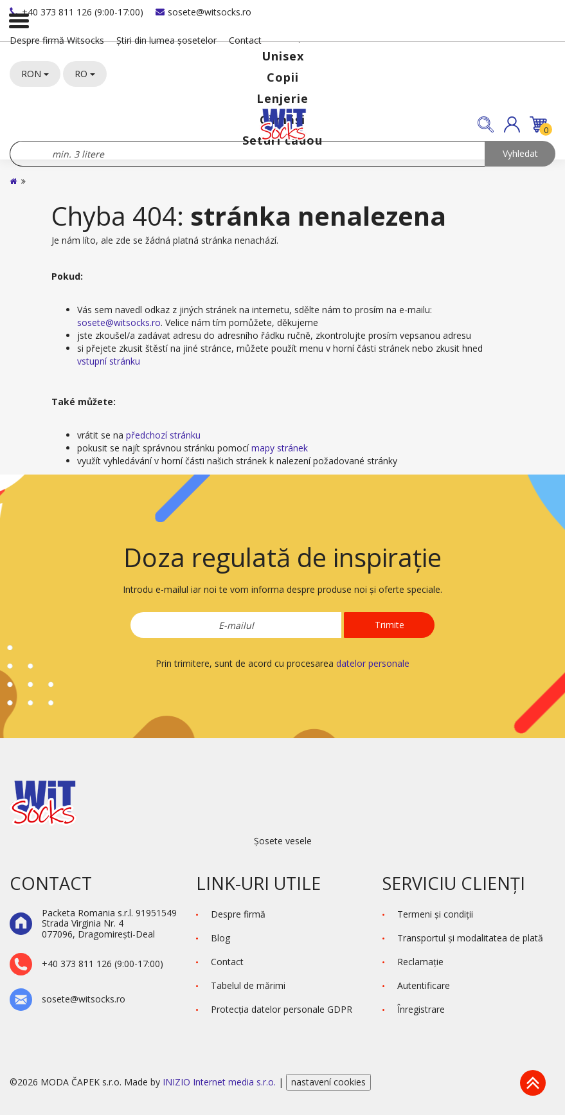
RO (85, 74)
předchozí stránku (163, 435)
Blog (220, 938)
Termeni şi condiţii (435, 914)
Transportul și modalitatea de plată (470, 938)
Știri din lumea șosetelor (166, 40)
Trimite (389, 625)
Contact (245, 40)
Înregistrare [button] (421, 1009)
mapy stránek (279, 448)
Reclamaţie (420, 962)
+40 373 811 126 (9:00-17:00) (76, 12)
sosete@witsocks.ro (203, 12)
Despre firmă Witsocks (57, 40)
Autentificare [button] (423, 985)
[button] (512, 124)
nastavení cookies (328, 1082)
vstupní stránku (108, 361)
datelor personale (372, 663)
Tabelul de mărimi (248, 985)
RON (35, 74)
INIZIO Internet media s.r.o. (220, 1082)
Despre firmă (238, 914)
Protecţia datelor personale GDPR (281, 1009)
